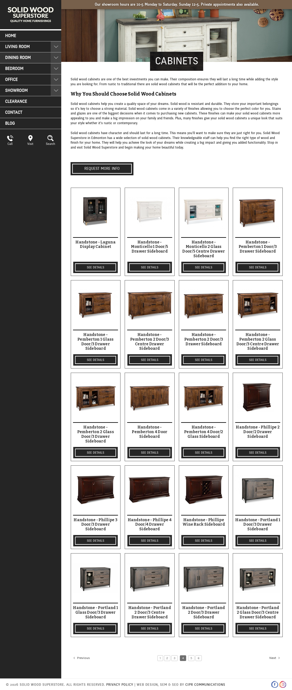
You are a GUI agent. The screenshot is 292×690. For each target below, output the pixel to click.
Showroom (16, 90)
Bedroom (14, 68)
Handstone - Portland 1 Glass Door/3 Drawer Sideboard (95, 612)
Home (10, 35)
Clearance (16, 101)
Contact (13, 112)
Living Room (17, 46)
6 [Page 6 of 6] (199, 658)
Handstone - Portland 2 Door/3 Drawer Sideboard (203, 612)
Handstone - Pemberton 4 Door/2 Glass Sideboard (203, 432)
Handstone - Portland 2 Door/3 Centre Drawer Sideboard (149, 612)
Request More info (102, 168)
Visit (30, 144)
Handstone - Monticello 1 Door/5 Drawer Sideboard (149, 247)
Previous (81, 658)
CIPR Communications (205, 684)
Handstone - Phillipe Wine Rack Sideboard (203, 522)
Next (275, 658)
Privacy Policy (119, 684)
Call (10, 144)
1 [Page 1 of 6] (160, 658)
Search (50, 144)
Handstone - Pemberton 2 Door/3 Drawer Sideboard (203, 339)
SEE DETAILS (95, 267)
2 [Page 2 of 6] (167, 658)
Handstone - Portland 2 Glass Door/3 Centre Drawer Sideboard (257, 612)
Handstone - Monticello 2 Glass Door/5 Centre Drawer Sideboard (203, 249)
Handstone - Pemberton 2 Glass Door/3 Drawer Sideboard (95, 434)
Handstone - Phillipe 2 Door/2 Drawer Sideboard (258, 432)
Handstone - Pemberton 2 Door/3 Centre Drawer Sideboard (149, 342)
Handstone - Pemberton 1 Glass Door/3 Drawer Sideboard (95, 342)
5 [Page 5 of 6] (191, 658)
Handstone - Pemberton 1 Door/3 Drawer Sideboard (258, 247)
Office (11, 79)
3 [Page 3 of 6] (174, 658)
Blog (10, 123)
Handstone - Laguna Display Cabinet (95, 244)
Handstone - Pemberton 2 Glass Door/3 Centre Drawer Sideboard (257, 342)
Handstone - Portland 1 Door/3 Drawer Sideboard (257, 525)
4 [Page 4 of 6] (183, 658)
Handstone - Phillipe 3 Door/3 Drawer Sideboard (95, 525)
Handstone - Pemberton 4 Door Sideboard (149, 432)
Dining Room (18, 57)
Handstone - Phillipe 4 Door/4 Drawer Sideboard (150, 525)
